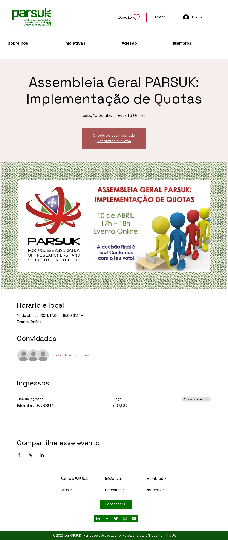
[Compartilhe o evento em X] (30, 455)
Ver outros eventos (114, 141)
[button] (129, 17)
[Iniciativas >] (121, 478)
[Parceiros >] (123, 490)
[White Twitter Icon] (115, 518)
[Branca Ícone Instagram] (124, 518)
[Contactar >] (116, 504)
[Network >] (163, 490)
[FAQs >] (80, 490)
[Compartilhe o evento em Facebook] (19, 455)
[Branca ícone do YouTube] (133, 518)
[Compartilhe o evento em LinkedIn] (42, 455)
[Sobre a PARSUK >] (77, 478)
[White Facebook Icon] (107, 518)
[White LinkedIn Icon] (98, 518)
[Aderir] (159, 17)
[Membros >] (163, 478)
